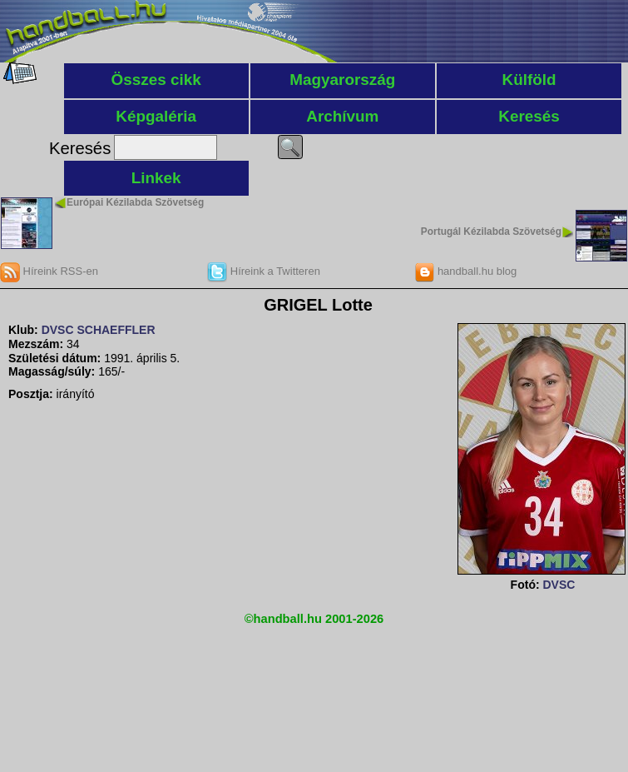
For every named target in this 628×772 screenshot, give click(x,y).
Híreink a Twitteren (263, 271)
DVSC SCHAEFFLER (99, 329)
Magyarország (342, 79)
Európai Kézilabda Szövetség (135, 202)
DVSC (558, 584)
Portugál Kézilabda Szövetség (491, 231)
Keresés (529, 116)
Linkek (156, 178)
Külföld (529, 79)
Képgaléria (156, 116)
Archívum (342, 116)
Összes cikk (156, 79)
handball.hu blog (465, 271)
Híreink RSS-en (49, 271)
